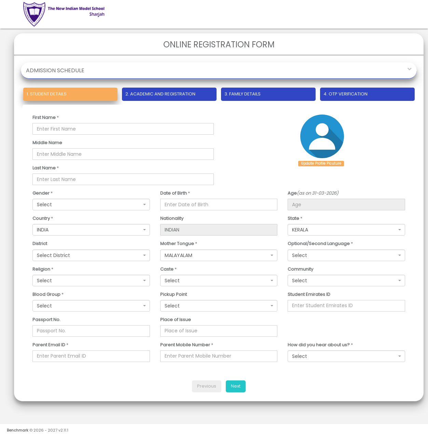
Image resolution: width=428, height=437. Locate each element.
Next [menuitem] (235, 386)
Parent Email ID (48, 345)
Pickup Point (173, 294)
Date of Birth (173, 193)
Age (292, 193)
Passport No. (46, 320)
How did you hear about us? (319, 345)
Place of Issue (175, 320)
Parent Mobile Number (185, 345)
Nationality (171, 218)
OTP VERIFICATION (345, 94)
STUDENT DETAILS (45, 94)
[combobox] (91, 204)
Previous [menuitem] (206, 386)
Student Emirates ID (309, 294)
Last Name (44, 168)
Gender (41, 193)
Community (300, 269)
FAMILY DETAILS (242, 94)
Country (41, 218)
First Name (44, 118)
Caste (167, 269)
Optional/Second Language (319, 244)
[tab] (70, 95)
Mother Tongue (177, 244)
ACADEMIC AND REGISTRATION (160, 94)
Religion (41, 269)
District (39, 244)
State (293, 218)
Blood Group (46, 294)
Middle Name (47, 143)
